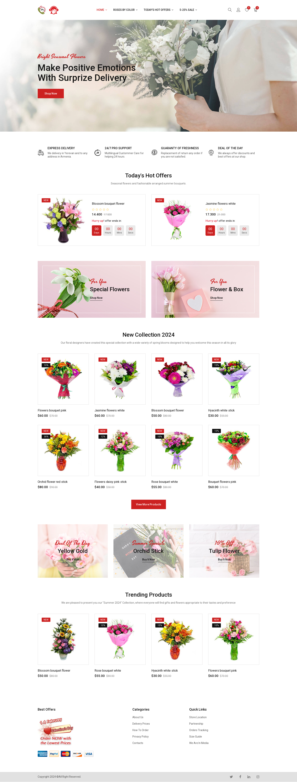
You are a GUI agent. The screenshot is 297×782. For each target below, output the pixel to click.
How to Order (140, 730)
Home (102, 9)
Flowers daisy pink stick (111, 482)
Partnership (196, 723)
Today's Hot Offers (159, 9)
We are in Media (199, 743)
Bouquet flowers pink (222, 482)
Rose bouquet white (164, 482)
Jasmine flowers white (221, 203)
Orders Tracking (198, 730)
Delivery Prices (141, 723)
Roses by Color (125, 9)
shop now (51, 93)
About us (137, 717)
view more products (148, 504)
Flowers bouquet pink (52, 410)
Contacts (137, 743)
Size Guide (195, 736)
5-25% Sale (189, 9)
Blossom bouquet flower (108, 203)
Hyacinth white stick (221, 410)
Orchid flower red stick (53, 482)
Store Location (198, 717)
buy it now (72, 559)
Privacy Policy (140, 736)
